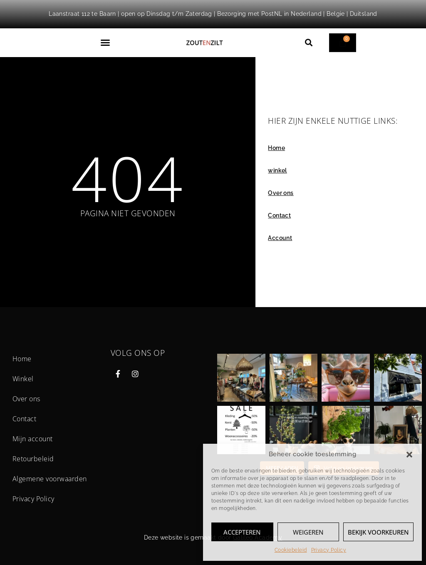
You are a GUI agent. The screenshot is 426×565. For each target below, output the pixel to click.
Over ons (280, 193)
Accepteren (242, 532)
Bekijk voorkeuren (378, 532)
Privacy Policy (329, 550)
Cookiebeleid (291, 550)
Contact (279, 215)
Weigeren (308, 532)
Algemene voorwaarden (49, 478)
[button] (409, 454)
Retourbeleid (33, 458)
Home (276, 148)
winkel (277, 170)
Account (280, 238)
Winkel (23, 378)
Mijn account (32, 438)
